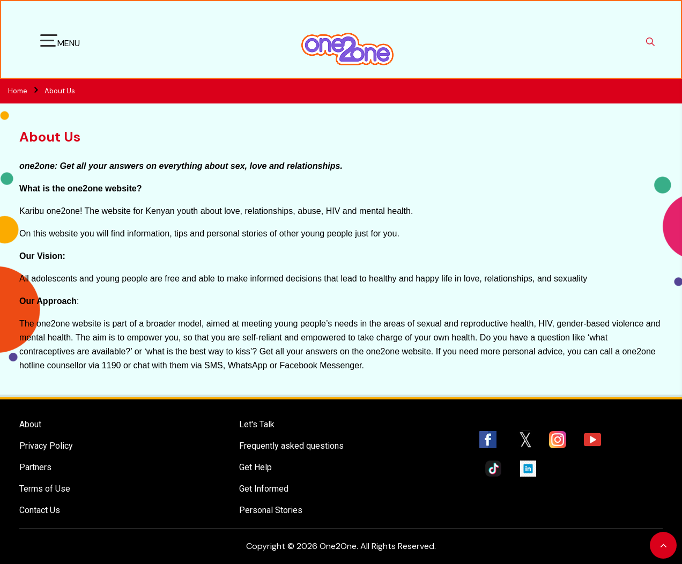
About (30, 424)
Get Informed (263, 489)
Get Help (255, 467)
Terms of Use (44, 489)
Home (26, 90)
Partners (35, 467)
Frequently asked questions (291, 446)
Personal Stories (270, 510)
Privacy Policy (46, 446)
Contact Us (39, 510)
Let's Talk (257, 424)
